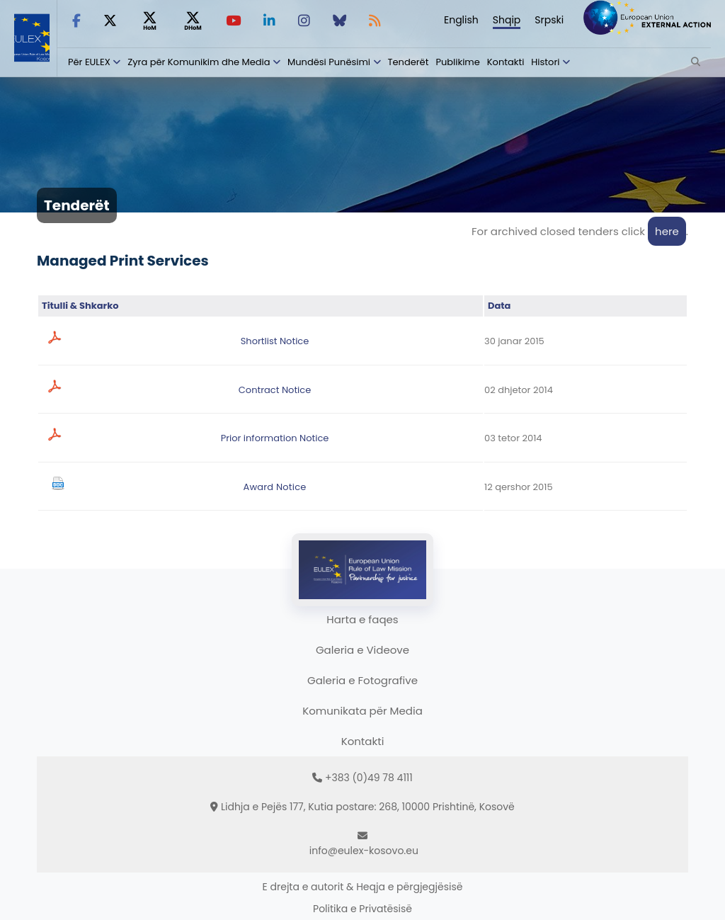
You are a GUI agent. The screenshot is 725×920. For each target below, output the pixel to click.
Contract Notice (275, 390)
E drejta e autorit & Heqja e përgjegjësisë (363, 887)
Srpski (549, 20)
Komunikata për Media (362, 710)
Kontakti (506, 62)
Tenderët (408, 62)
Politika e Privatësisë (362, 909)
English (461, 20)
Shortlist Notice (275, 341)
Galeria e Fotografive (362, 680)
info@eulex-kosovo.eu (363, 851)
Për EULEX (89, 62)
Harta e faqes (362, 619)
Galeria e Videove (362, 649)
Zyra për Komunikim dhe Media (198, 62)
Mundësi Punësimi (328, 62)
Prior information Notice (275, 438)
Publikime (457, 62)
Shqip (507, 20)
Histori (545, 62)
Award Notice (274, 487)
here (667, 231)
